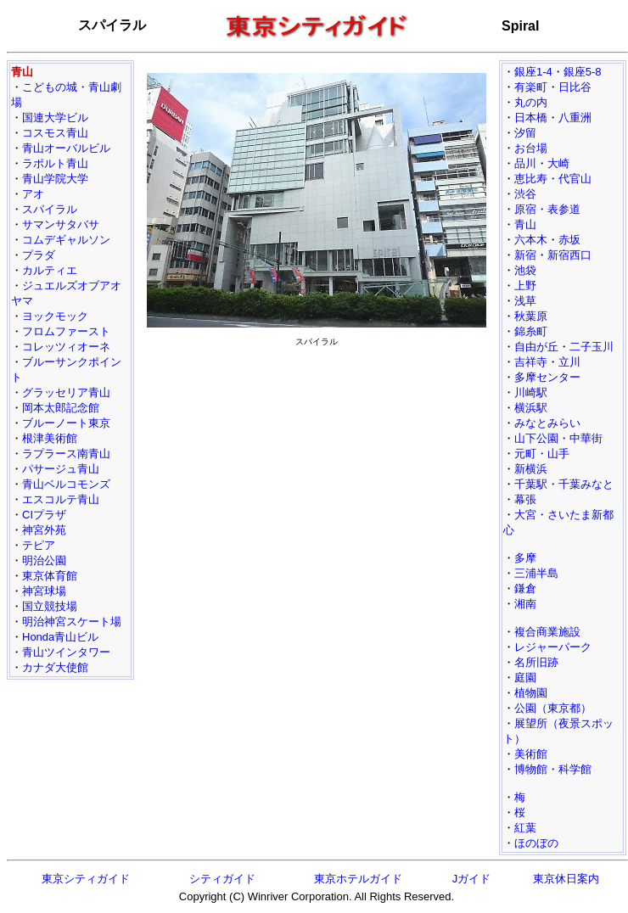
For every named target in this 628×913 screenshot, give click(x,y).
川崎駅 (530, 392)
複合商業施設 (547, 631)
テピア (38, 545)
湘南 (525, 603)
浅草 (525, 300)
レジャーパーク (553, 647)
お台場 (530, 148)
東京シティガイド (86, 878)
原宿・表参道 (547, 209)
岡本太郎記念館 (60, 407)
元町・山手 (541, 453)
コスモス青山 (55, 132)
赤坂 (569, 239)
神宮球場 (44, 591)
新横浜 (530, 468)
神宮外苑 (44, 530)
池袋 (525, 270)
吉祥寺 (530, 362)
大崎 (558, 163)
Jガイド (471, 878)
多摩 (525, 558)
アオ (33, 194)
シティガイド (222, 878)
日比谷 (575, 87)
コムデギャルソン (66, 239)
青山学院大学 (55, 178)
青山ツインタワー (66, 652)
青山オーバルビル (66, 148)
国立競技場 (49, 606)
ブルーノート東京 (66, 423)
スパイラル (49, 209)
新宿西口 (569, 255)
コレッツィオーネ (66, 346)
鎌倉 (525, 588)
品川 (525, 163)
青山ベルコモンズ (66, 484)
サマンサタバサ (60, 224)
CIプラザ (44, 514)
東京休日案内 (566, 878)
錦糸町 (530, 331)
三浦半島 (536, 573)
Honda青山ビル (60, 636)
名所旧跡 (536, 662)
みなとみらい (547, 423)
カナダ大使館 (55, 667)
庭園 (525, 677)
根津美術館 (49, 438)
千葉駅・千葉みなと (564, 484)
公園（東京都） (553, 708)
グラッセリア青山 (66, 392)
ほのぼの (536, 843)
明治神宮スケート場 (71, 621)
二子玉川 (591, 346)
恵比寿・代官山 (553, 178)
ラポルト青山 (55, 163)
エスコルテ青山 (60, 499)
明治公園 (44, 560)
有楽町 (530, 87)
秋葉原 (530, 316)
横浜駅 (530, 407)
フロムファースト (66, 331)
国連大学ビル (55, 117)
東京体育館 (49, 575)
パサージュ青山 (60, 468)
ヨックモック (55, 316)
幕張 (525, 499)
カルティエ (49, 270)
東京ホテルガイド (358, 878)
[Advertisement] (317, 429)
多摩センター (547, 377)
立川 (569, 362)
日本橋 (530, 117)
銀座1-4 (533, 71)
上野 (525, 285)
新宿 (525, 255)
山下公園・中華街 (558, 438)
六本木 (530, 239)
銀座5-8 (583, 71)
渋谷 (525, 194)
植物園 (530, 692)
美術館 (530, 754)
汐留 (525, 132)
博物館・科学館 (553, 769)
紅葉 (525, 827)
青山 (525, 224)
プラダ (38, 255)
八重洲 (575, 117)
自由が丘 (536, 346)
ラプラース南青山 (66, 453)
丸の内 (530, 102)
